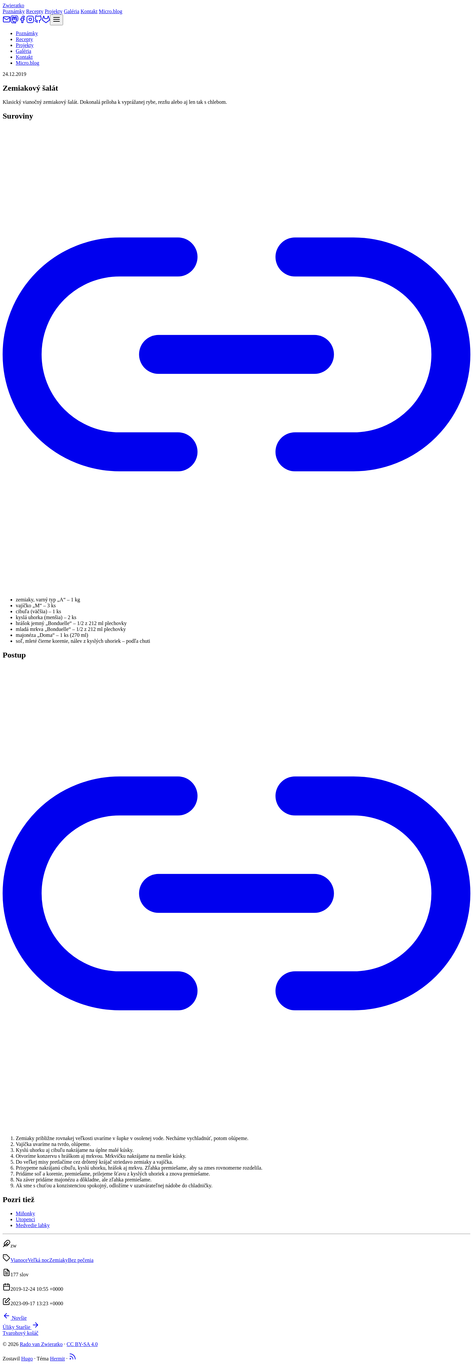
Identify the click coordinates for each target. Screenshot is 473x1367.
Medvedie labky (33, 1225)
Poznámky (14, 11)
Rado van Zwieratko (41, 1344)
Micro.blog (111, 11)
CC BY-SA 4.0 (82, 1344)
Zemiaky (58, 1260)
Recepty (34, 11)
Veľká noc (38, 1260)
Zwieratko (13, 5)
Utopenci (25, 1219)
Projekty (53, 11)
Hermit (57, 1358)
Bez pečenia (81, 1260)
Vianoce (19, 1260)
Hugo (27, 1358)
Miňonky (25, 1213)
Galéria (71, 11)
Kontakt (89, 11)
